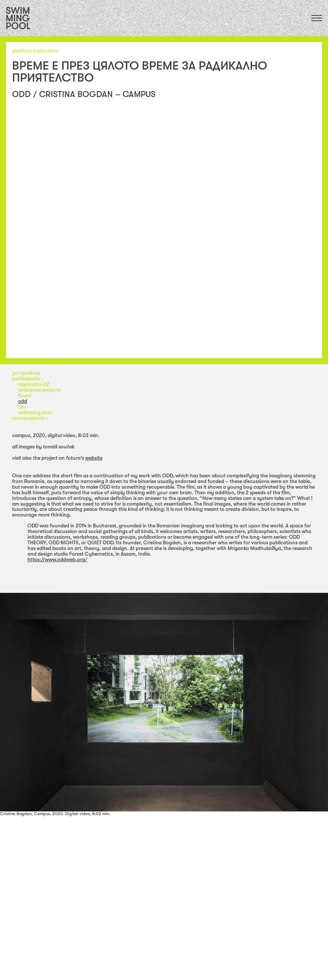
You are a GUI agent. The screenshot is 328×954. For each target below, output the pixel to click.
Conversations (29, 418)
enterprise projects (39, 390)
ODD (22, 401)
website (93, 458)
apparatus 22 (33, 384)
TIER (22, 407)
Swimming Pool (35, 412)
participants (26, 378)
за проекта (26, 373)
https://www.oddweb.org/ (57, 559)
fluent (25, 395)
